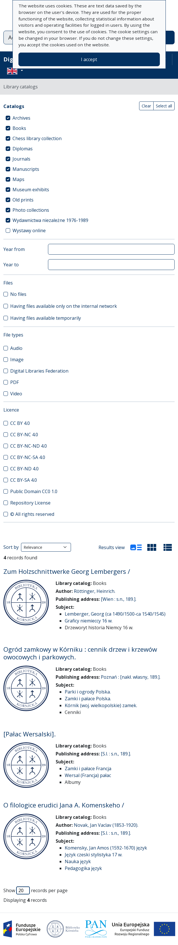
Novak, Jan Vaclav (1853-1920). (106, 825)
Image (17, 359)
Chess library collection (37, 138)
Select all (164, 106)
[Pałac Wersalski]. (29, 734)
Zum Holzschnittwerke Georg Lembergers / (66, 571)
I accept (89, 59)
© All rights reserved (32, 514)
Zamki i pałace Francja (88, 768)
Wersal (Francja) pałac (88, 775)
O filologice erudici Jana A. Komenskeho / (63, 805)
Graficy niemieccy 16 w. (88, 621)
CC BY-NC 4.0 (24, 434)
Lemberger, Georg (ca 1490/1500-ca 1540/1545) (115, 614)
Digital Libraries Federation (39, 371)
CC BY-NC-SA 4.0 (27, 457)
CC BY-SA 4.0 (23, 480)
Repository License (30, 503)
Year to (11, 264)
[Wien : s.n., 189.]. (118, 599)
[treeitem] (89, 118)
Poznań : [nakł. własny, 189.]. (130, 677)
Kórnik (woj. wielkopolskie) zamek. (101, 705)
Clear (146, 106)
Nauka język (78, 861)
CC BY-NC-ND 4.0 (28, 446)
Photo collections (30, 210)
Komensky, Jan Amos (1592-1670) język (106, 848)
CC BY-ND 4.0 (24, 469)
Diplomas (22, 149)
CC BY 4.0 (20, 423)
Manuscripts (25, 169)
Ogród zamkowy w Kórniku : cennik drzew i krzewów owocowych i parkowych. (80, 653)
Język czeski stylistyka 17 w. (93, 854)
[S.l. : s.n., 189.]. (116, 754)
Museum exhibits (30, 189)
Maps (18, 179)
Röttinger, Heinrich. (94, 591)
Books (19, 128)
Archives (21, 118)
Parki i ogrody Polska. (88, 692)
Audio (16, 348)
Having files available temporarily (45, 318)
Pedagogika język (83, 868)
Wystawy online (29, 230)
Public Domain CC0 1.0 (33, 491)
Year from (14, 249)
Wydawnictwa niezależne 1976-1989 (50, 220)
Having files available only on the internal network (63, 306)
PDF (14, 382)
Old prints (22, 200)
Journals (21, 159)
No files (18, 294)
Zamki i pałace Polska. (88, 698)
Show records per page (35, 890)
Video (16, 394)
